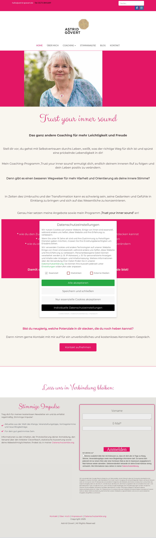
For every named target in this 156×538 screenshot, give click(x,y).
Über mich (64, 516)
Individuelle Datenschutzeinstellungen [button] (78, 307)
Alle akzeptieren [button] (78, 282)
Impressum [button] (93, 314)
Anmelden (117, 449)
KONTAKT (115, 45)
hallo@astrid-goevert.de (22, 3)
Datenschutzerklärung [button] (79, 314)
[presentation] (104, 438)
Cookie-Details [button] (64, 314)
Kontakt (54, 516)
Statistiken (74, 273)
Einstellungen (48, 266)
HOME (39, 45)
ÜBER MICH (53, 45)
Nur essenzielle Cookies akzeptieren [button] (78, 299)
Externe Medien (99, 273)
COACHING (69, 45)
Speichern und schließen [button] (78, 291)
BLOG (103, 45)
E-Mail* (117, 423)
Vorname (117, 410)
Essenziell (51, 273)
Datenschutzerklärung (63, 442)
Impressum (77, 516)
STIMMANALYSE (88, 45)
